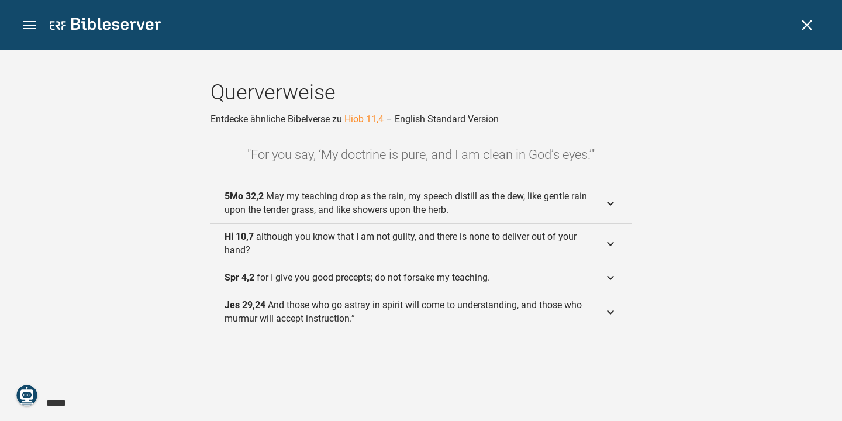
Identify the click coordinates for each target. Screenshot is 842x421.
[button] (29, 25)
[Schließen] (807, 25)
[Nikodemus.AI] (26, 395)
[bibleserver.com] (105, 26)
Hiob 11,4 (364, 119)
